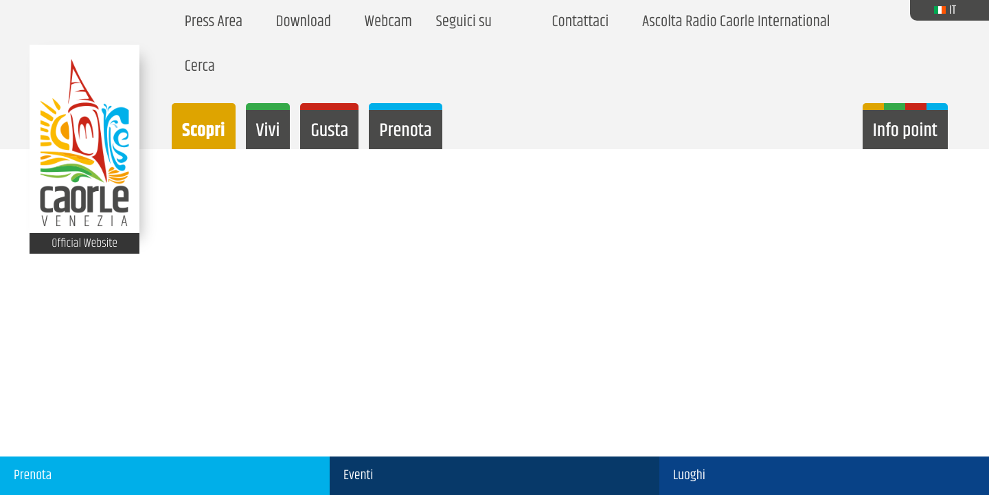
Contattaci (577, 22)
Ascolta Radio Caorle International (733, 22)
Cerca (197, 67)
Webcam (385, 22)
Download (300, 22)
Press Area (210, 22)
